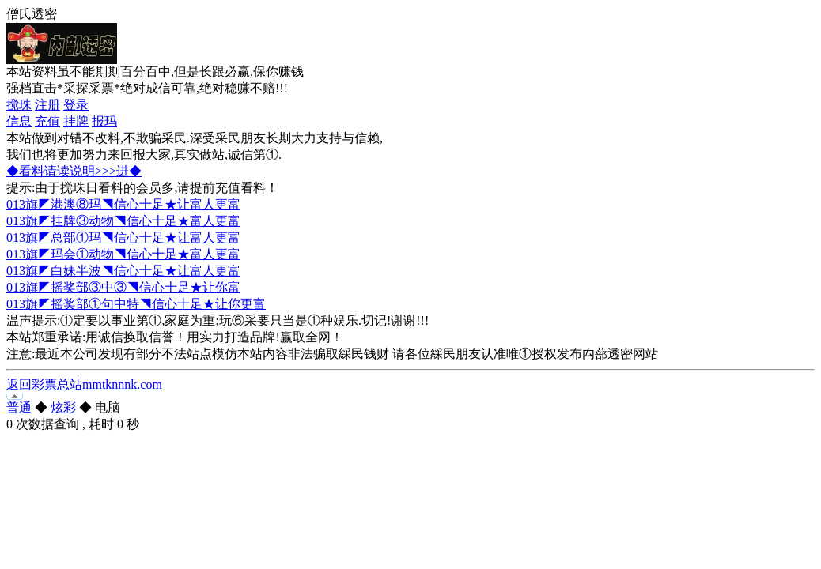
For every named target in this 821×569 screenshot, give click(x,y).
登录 (76, 104)
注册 (47, 104)
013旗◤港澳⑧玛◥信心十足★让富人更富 (123, 204)
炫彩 (63, 407)
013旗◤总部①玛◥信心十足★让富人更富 (123, 237)
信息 (19, 121)
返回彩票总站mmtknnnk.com (84, 384)
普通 (19, 407)
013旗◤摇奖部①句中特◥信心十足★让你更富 (136, 304)
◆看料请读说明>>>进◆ (74, 171)
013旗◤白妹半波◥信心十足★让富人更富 (123, 270)
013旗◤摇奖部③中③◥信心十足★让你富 (123, 287)
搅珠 (19, 104)
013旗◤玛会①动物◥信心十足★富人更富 (123, 254)
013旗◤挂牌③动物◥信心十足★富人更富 (123, 221)
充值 (47, 121)
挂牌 (76, 121)
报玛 (104, 121)
